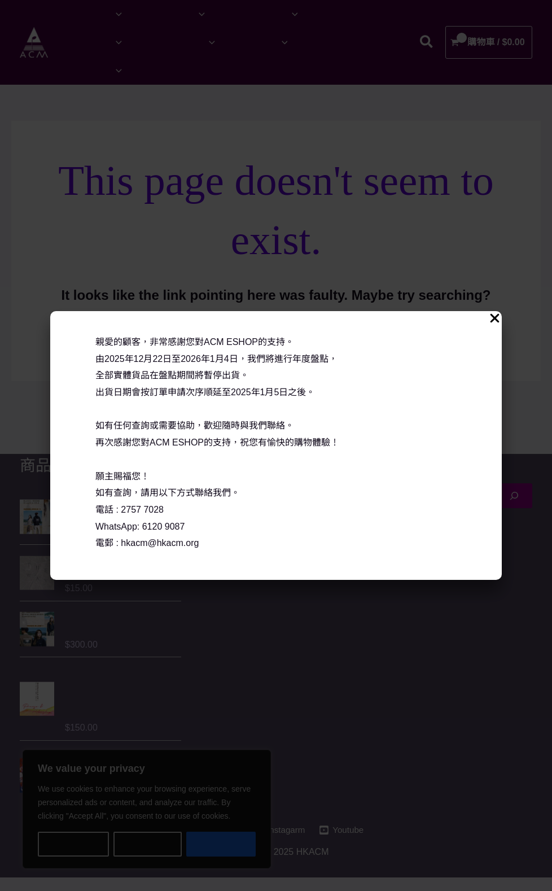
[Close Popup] (495, 318)
